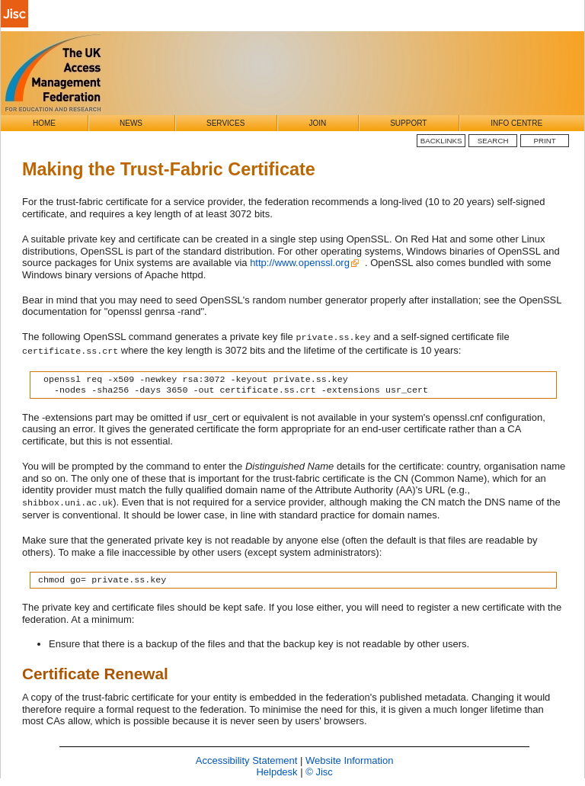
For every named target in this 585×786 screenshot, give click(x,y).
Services (225, 123)
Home (44, 123)
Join (317, 123)
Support (408, 123)
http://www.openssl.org (300, 262)
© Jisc (319, 772)
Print (545, 140)
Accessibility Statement (247, 760)
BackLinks (441, 140)
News (131, 123)
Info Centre (516, 123)
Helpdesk (276, 772)
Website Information (349, 760)
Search (493, 140)
